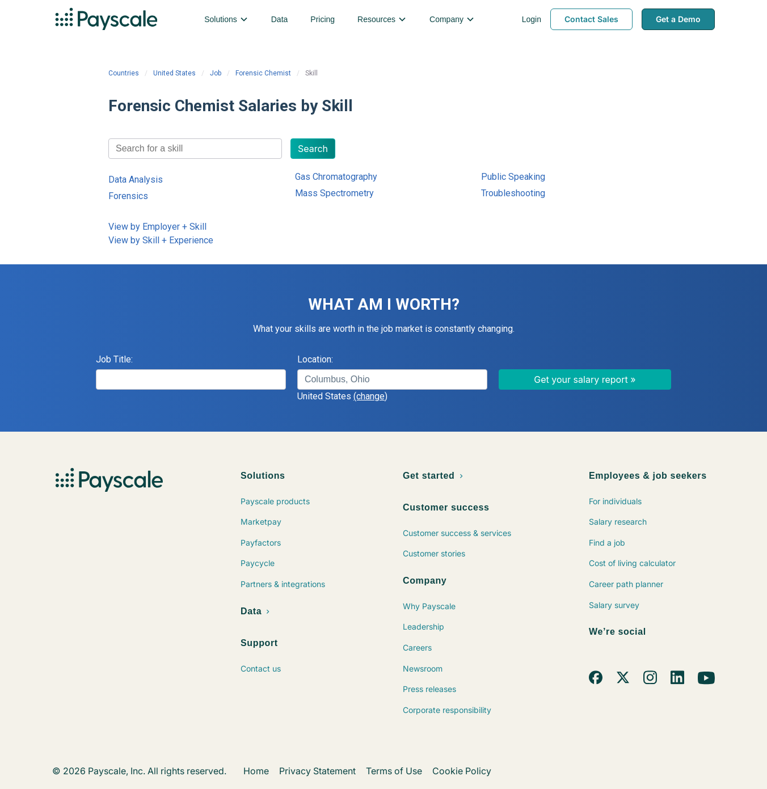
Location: (315, 359)
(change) (370, 396)
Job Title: (114, 359)
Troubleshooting (513, 193)
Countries (123, 73)
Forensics (128, 196)
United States (174, 73)
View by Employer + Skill (157, 226)
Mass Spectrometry (334, 193)
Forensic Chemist (263, 73)
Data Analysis (135, 179)
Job (215, 73)
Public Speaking (513, 176)
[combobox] (195, 148)
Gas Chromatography (336, 176)
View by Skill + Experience (160, 240)
